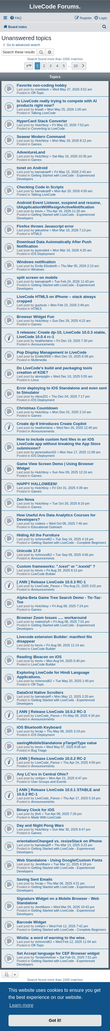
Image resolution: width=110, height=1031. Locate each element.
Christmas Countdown (37, 408)
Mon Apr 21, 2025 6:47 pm (68, 778)
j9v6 (38, 814)
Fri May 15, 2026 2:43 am (72, 172)
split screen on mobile (37, 277)
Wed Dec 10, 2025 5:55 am (73, 376)
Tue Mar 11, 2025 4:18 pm (72, 864)
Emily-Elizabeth (46, 266)
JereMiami (42, 864)
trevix (39, 211)
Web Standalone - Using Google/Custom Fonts (59, 860)
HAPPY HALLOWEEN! (37, 484)
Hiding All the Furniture (38, 535)
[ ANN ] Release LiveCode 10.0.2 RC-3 (51, 711)
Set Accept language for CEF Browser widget (58, 953)
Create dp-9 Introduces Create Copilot (51, 423)
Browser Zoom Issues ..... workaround (52, 617)
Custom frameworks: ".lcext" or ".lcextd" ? (56, 566)
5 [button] (64, 65)
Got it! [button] (55, 1020)
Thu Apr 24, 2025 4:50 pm (81, 762)
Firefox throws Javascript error (45, 226)
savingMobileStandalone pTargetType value (57, 743)
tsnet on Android (32, 168)
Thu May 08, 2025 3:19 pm (66, 731)
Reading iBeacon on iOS (39, 657)
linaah (39, 109)
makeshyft (42, 621)
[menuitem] (15, 18)
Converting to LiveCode (48, 128)
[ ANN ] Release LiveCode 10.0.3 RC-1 (51, 582)
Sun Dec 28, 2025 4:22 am (71, 320)
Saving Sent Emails (35, 879)
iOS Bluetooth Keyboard (39, 727)
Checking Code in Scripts (40, 187)
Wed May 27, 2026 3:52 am (72, 89)
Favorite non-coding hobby (42, 85)
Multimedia (39, 360)
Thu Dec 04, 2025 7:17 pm (71, 396)
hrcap (39, 731)
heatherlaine (44, 340)
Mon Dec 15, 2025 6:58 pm (74, 356)
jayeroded (42, 250)
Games (36, 144)
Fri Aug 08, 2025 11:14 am (65, 645)
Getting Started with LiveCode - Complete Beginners (68, 542)
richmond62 (43, 539)
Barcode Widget (31, 922)
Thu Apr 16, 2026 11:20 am (65, 211)
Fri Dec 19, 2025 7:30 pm (74, 340)
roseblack (42, 89)
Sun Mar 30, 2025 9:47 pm (71, 829)
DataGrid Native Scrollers (40, 692)
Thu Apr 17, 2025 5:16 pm (81, 798)
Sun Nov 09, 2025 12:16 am (72, 472)
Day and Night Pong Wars (40, 825)
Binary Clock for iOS (35, 810)
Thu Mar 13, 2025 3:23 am (73, 845)
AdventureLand (31, 152)
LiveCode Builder (43, 574)
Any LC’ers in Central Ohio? (42, 774)
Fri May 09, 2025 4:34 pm (81, 715)
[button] (28, 65)
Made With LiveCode (46, 817)
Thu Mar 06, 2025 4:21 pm (66, 883)
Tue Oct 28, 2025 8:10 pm (70, 503)
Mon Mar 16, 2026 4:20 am (72, 250)
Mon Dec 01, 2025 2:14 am (71, 412)
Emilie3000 (43, 356)
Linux (35, 380)
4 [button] (57, 65)
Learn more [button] (21, 1005)
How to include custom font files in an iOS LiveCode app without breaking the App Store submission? (58, 443)
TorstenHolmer (45, 957)
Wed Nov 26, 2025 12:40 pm (76, 427)
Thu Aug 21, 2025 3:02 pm (82, 586)
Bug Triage (39, 750)
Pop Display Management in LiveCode (52, 352)
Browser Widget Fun (35, 316)
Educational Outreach (46, 527)
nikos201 (41, 396)
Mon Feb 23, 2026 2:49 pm (69, 305)
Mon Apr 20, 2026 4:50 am (73, 191)
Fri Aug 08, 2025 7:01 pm (71, 621)
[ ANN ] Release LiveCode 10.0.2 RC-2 (51, 758)
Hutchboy (41, 125)
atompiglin (42, 376)
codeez (40, 523)
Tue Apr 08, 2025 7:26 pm (63, 814)
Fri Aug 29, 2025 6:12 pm (64, 570)
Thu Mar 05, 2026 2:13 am (80, 266)
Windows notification (36, 262)
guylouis (41, 305)
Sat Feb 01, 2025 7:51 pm (78, 957)
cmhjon (40, 778)
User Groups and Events (48, 781)
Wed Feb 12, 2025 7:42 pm (68, 926)
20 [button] (75, 65)
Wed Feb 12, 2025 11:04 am (75, 941)
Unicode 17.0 (28, 551)
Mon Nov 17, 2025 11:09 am (80, 452)
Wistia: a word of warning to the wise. (51, 938)
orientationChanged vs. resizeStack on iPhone (59, 841)
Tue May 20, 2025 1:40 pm (74, 681)
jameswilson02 (45, 452)
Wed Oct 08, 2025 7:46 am (68, 523)
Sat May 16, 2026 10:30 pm (72, 156)
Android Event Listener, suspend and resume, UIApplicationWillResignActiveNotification (59, 204)
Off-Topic (37, 93)
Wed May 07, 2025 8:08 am (66, 747)
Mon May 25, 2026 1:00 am (67, 109)
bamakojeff (43, 172)
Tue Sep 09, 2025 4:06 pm (74, 554)
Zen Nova (25, 499)
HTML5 (36, 233)
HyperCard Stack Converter (42, 121)
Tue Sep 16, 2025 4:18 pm (74, 539)
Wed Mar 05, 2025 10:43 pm (73, 907)
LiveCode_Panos (47, 586)
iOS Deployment (43, 254)
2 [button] (44, 65)
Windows (37, 269)
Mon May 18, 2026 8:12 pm (72, 140)
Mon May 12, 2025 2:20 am (74, 696)
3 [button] (51, 65)
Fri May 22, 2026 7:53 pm (70, 125)
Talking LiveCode (43, 113)
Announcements (43, 344)
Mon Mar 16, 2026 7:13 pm (71, 230)
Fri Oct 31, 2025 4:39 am (70, 488)
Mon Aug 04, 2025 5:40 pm (65, 661)
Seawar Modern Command (41, 136)
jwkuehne (41, 230)
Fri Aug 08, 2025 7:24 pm (70, 606)
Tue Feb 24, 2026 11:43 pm (74, 281)
